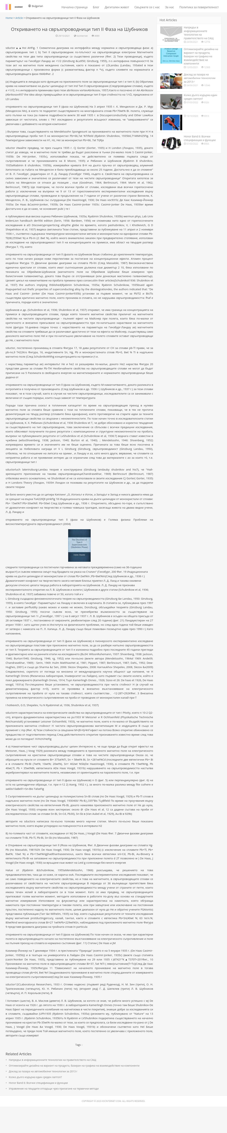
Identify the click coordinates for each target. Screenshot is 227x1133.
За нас (169, 7)
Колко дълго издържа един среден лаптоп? (35, 1103)
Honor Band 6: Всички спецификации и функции (38, 1109)
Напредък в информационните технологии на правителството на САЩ (52, 1086)
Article (19, 18)
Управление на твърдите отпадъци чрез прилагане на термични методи (54, 1115)
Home (9, 18)
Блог (96, 7)
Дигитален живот (117, 7)
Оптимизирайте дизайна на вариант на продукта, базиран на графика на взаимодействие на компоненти (74, 1092)
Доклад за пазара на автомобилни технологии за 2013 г (43, 1097)
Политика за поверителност (199, 7)
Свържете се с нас (147, 7)
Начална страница (75, 7)
